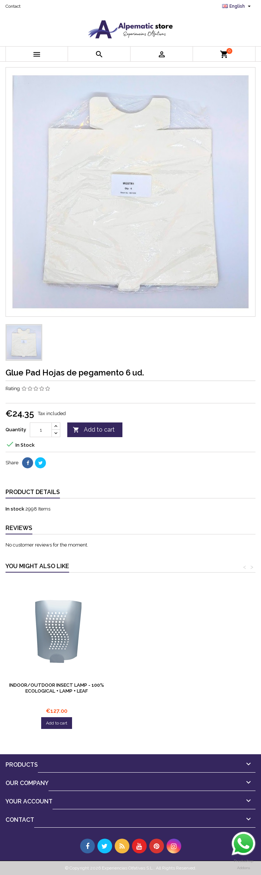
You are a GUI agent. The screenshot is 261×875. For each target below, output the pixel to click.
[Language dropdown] (237, 6)
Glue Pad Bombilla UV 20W (56, 685)
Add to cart (94, 430)
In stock (15, 509)
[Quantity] (41, 429)
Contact (13, 6)
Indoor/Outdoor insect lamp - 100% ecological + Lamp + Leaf (165, 688)
